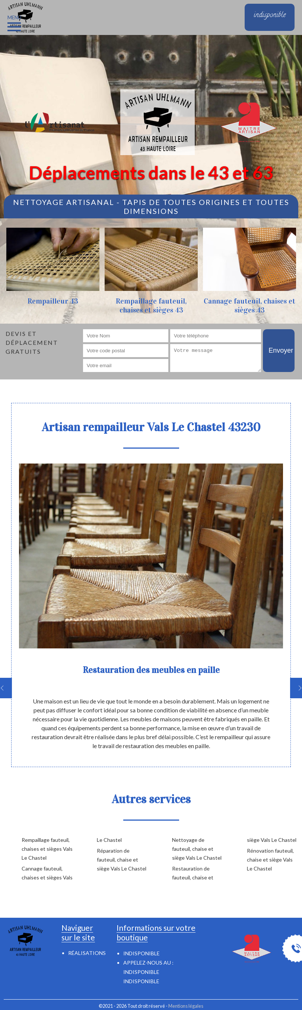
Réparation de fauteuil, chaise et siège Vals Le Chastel (121, 859)
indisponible (141, 972)
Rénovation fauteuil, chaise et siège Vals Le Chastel (270, 859)
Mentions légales (185, 1006)
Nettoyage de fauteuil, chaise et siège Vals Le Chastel (197, 849)
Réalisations (87, 953)
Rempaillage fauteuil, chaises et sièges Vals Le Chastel (47, 849)
